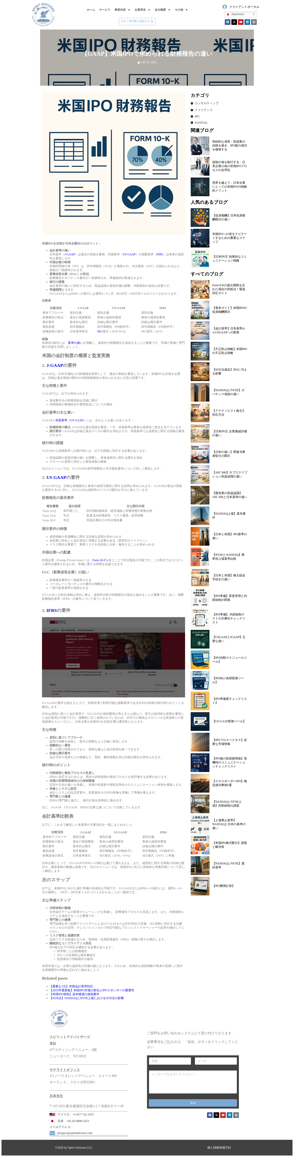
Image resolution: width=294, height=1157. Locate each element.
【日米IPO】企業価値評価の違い (229, 433)
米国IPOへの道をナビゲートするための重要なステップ (229, 237)
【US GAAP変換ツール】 (229, 721)
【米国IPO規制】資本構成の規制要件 (74, 994)
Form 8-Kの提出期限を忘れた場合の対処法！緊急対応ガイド (228, 289)
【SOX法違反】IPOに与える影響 (229, 371)
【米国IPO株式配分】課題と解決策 (229, 844)
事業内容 (122, 10)
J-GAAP (69, 254)
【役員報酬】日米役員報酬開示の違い (228, 217)
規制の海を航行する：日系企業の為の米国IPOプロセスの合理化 (229, 166)
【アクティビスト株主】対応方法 (228, 412)
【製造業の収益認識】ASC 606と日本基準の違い (229, 495)
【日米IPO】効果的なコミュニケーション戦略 (229, 258)
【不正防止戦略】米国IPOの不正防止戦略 (229, 350)
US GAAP (129, 254)
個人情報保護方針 (219, 1147)
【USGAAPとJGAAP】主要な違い (229, 639)
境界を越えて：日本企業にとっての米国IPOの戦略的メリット (229, 186)
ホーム (91, 9)
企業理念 (143, 10)
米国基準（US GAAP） (70, 420)
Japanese (235, 14)
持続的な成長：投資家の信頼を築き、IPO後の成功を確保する (229, 145)
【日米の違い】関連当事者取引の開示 (228, 453)
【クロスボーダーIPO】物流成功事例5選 (229, 783)
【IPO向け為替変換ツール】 (228, 680)
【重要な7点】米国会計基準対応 (71, 986)
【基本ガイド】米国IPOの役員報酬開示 (229, 309)
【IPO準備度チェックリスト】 (229, 700)
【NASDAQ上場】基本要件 (229, 515)
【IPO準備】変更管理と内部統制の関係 (229, 597)
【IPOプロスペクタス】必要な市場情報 (229, 741)
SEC (100, 331)
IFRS (160, 254)
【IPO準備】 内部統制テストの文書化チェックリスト (228, 618)
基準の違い (75, 342)
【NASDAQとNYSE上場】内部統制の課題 (227, 803)
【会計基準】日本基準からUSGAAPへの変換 (228, 330)
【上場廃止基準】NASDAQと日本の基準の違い (229, 824)
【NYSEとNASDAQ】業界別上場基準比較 (228, 556)
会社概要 (163, 10)
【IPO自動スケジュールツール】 (229, 659)
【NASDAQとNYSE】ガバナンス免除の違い (228, 392)
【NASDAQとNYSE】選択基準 (228, 865)
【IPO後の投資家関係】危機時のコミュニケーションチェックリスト (229, 762)
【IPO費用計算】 (223, 885)
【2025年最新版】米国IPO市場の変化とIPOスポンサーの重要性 (92, 990)
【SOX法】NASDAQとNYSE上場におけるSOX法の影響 (87, 998)
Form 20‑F (98, 560)
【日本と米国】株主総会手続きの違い (228, 577)
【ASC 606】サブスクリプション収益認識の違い (229, 474)
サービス (104, 9)
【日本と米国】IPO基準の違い (229, 536)
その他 (181, 10)
